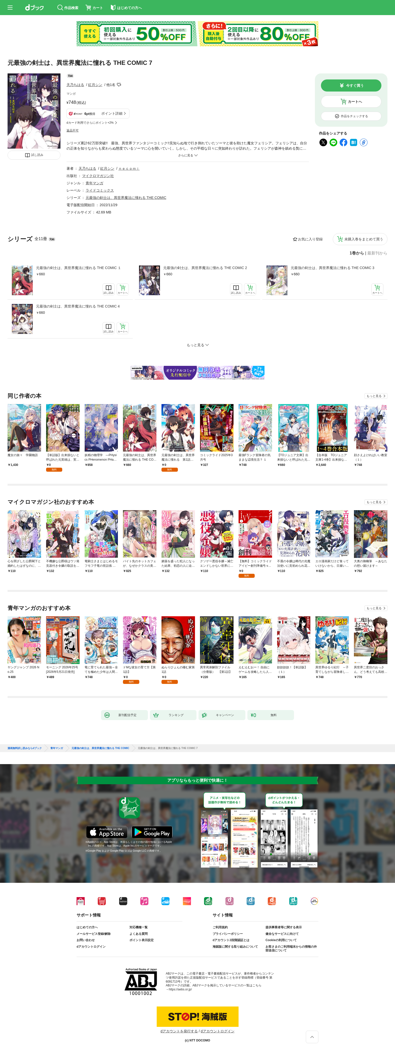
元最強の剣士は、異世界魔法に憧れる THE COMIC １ (78, 268)
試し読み (37, 155)
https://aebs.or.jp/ (180, 989)
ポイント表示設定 (141, 940)
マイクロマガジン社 (98, 176)
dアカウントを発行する (179, 1031)
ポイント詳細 (111, 113)
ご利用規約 (220, 927)
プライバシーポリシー (228, 934)
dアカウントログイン (91, 946)
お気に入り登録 (310, 239)
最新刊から (377, 253)
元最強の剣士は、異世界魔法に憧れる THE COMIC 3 (332, 268)
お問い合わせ (86, 940)
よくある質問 (138, 934)
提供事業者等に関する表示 (284, 927)
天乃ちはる (75, 85)
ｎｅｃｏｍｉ (129, 168)
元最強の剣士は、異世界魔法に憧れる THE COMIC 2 (205, 268)
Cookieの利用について (281, 940)
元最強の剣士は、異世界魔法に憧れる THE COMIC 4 (78, 306)
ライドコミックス (100, 190)
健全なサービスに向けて (282, 934)
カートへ (355, 102)
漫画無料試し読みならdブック (25, 748)
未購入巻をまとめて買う (363, 239)
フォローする (118, 84)
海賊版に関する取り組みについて (235, 946)
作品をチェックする (354, 116)
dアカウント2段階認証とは (231, 940)
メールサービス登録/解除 (94, 934)
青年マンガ (94, 183)
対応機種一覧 (138, 927)
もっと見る (374, 396)
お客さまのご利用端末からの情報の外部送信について (291, 948)
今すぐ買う (355, 85)
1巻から (357, 253)
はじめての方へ (87, 927)
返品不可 (73, 130)
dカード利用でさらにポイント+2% (90, 122)
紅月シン (95, 85)
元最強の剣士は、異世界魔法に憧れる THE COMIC (126, 198)
